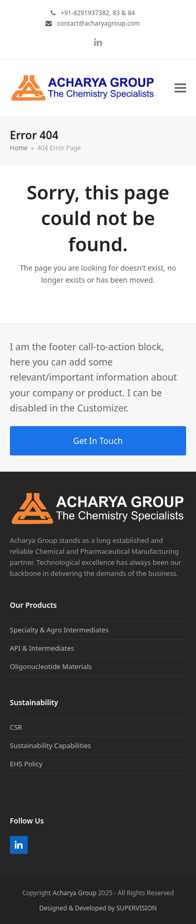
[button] (180, 88)
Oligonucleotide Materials (51, 666)
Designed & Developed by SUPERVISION (98, 908)
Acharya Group (75, 892)
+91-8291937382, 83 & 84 (98, 12)
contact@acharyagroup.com (98, 23)
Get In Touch (98, 441)
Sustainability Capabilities (50, 745)
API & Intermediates (42, 648)
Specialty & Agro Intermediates (59, 629)
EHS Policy (26, 764)
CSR (16, 727)
